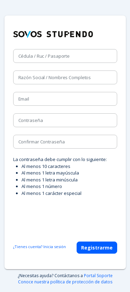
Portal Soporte (98, 276)
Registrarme (97, 247)
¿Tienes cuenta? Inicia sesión (39, 246)
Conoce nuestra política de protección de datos (65, 282)
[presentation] (66, 215)
